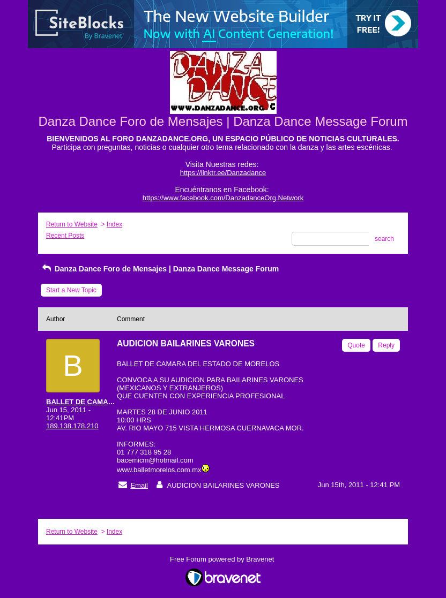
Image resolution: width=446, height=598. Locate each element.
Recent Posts (65, 235)
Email (139, 485)
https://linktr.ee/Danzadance (223, 173)
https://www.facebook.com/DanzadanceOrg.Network (223, 198)
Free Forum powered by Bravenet (223, 559)
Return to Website (72, 224)
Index (114, 224)
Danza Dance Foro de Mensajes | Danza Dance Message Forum (160, 268)
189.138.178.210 (72, 426)
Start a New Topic (71, 290)
